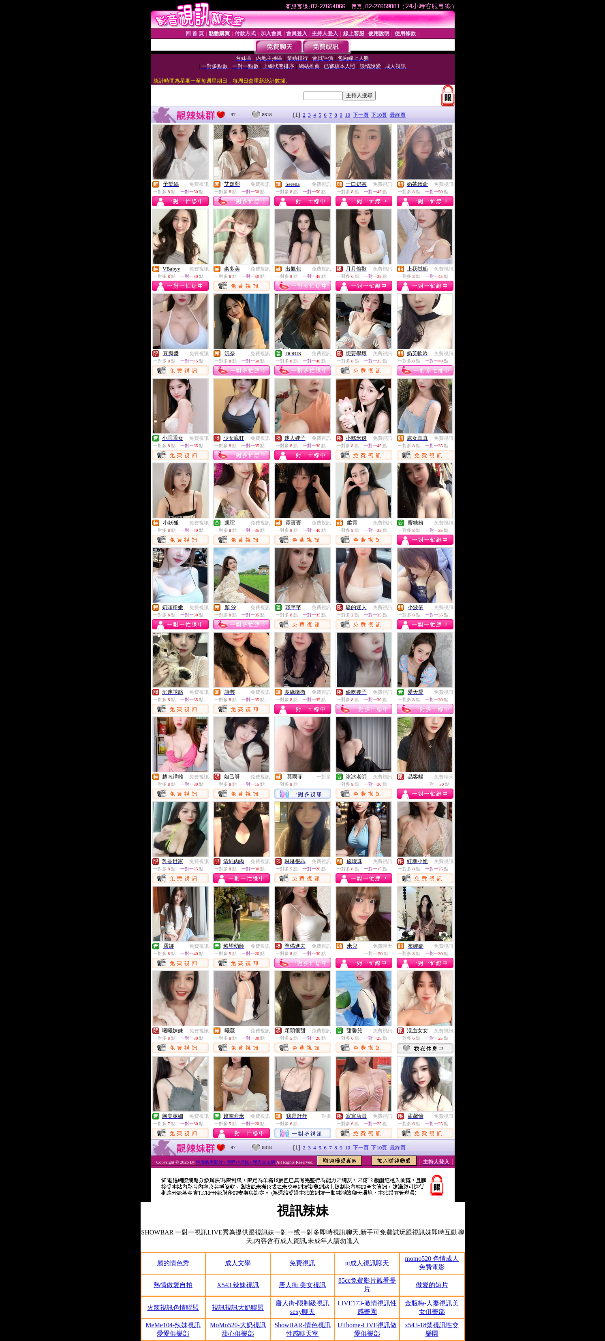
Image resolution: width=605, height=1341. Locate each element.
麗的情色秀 (173, 1263)
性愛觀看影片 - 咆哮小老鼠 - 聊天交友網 (235, 1162)
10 (347, 115)
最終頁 (398, 115)
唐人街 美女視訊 (302, 1284)
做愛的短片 (432, 1284)
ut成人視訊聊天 (367, 1263)
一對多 (323, 777)
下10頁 (379, 115)
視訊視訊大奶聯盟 (238, 1307)
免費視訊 (199, 184)
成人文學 (238, 1263)
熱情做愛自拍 (173, 1284)
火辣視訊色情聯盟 (173, 1307)
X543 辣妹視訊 (238, 1284)
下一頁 (361, 115)
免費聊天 (443, 777)
